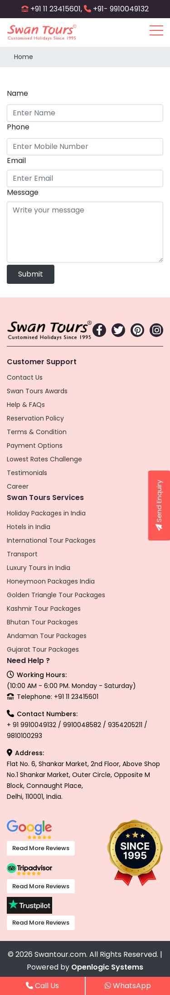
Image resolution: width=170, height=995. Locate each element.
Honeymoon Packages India (51, 581)
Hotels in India (28, 526)
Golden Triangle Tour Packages (56, 594)
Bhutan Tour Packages (42, 622)
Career (18, 486)
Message (23, 192)
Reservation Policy (35, 418)
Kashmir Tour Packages (44, 608)
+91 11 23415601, (56, 9)
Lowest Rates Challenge (44, 459)
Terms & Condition (37, 431)
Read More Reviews (40, 848)
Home (23, 56)
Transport (22, 554)
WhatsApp (128, 985)
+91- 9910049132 (121, 9)
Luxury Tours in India (38, 567)
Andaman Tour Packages (47, 635)
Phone (18, 127)
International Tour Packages (51, 540)
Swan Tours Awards (37, 391)
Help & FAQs (26, 404)
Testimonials (27, 472)
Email (16, 160)
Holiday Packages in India (46, 513)
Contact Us (25, 377)
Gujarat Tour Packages (43, 649)
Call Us (42, 985)
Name (17, 93)
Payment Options (35, 445)
